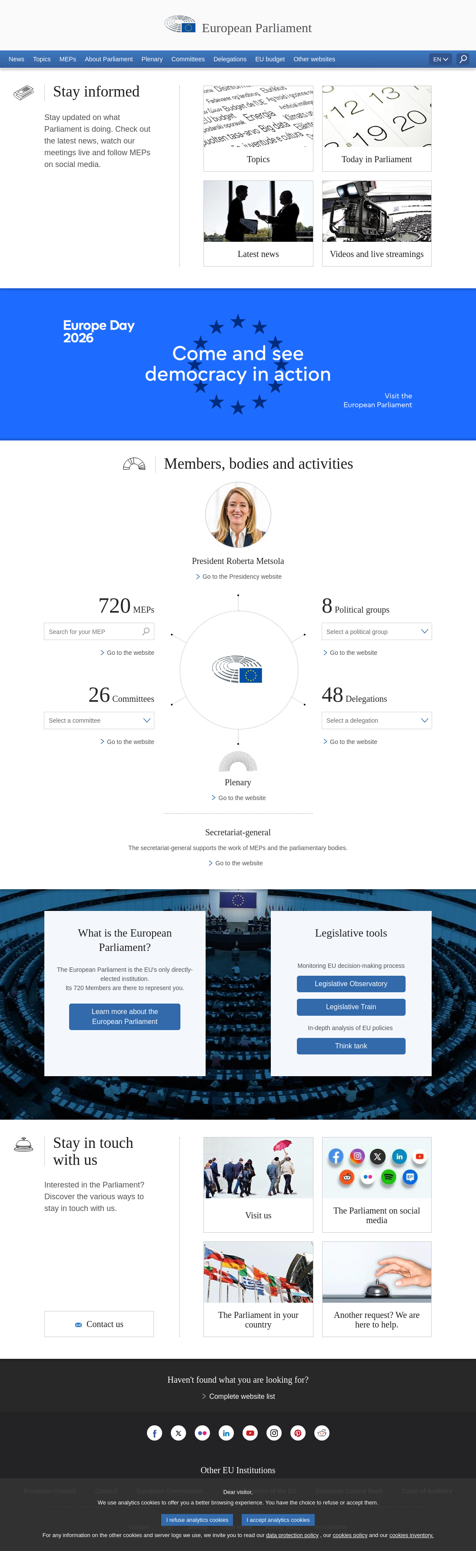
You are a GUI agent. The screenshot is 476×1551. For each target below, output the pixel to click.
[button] (16, 59)
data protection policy (292, 1535)
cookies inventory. (411, 1535)
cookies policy (350, 1535)
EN (437, 59)
